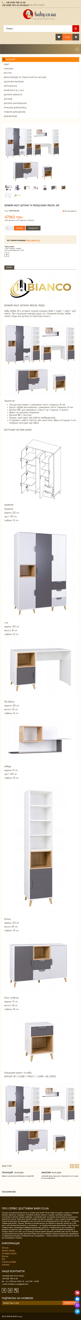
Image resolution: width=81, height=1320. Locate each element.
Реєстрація (39, 5)
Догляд (8, 99)
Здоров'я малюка (14, 81)
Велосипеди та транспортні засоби (25, 77)
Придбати (33, 228)
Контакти (5, 1264)
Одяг (6, 64)
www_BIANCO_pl (33, 240)
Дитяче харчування (15, 103)
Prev (72, 1166)
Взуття (8, 73)
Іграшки (8, 69)
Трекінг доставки (9, 1262)
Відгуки (5, 1256)
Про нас (5, 1248)
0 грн (67, 37)
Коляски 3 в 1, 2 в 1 (14, 90)
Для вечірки (10, 116)
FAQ (3, 1259)
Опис (9, 267)
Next (77, 1166)
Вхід (30, 5)
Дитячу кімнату (13, 94)
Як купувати (69, 211)
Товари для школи (14, 112)
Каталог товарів (8, 1250)
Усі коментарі (9, 1191)
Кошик (19, 228)
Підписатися (70, 1303)
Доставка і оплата (9, 1253)
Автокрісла (10, 86)
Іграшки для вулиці (15, 107)
